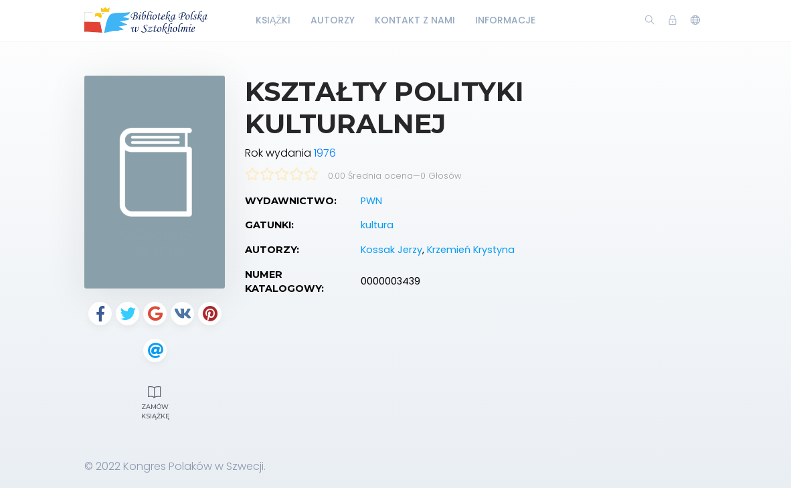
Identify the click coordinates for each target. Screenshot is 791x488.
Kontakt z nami (415, 20)
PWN (371, 201)
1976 (325, 153)
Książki (273, 20)
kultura (377, 225)
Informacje (505, 20)
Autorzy (333, 20)
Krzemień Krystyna (471, 249)
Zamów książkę (155, 401)
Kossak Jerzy (391, 249)
